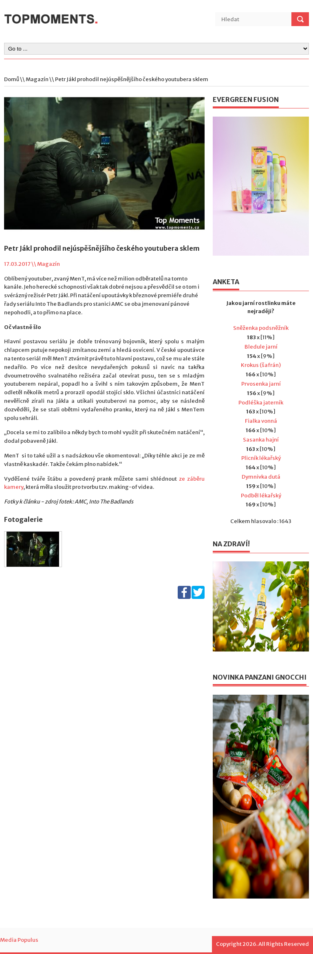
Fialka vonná (261, 420)
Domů (11, 79)
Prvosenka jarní (261, 383)
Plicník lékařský (261, 458)
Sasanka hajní (261, 439)
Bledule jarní (261, 346)
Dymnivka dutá (261, 476)
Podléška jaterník (260, 402)
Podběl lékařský (261, 495)
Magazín (37, 79)
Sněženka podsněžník (261, 328)
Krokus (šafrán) (261, 365)
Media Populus (19, 939)
